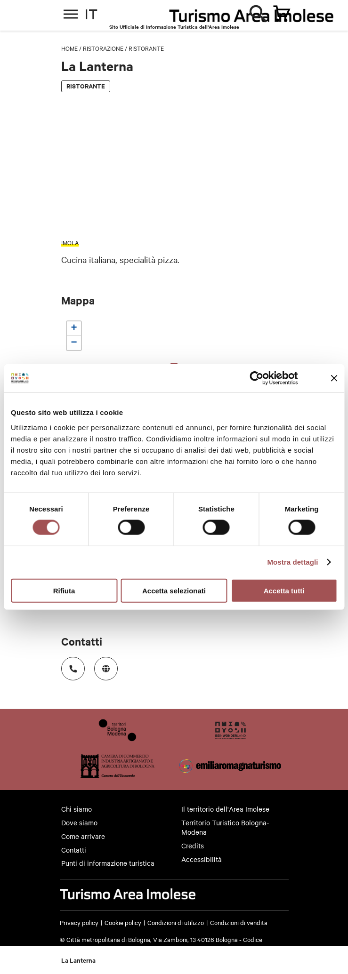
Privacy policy (79, 922)
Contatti (73, 849)
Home (69, 48)
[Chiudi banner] (334, 378)
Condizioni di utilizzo (175, 922)
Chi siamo (76, 809)
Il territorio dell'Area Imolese (225, 809)
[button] (74, 328)
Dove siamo (79, 822)
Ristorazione (103, 48)
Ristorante (146, 48)
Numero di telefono (70, 665)
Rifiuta (64, 590)
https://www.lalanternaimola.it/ (103, 665)
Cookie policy (123, 922)
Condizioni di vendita (238, 922)
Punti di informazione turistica (107, 863)
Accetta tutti (284, 590)
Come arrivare (83, 836)
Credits (192, 845)
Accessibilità (201, 859)
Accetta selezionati (174, 590)
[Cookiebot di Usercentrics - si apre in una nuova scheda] (257, 378)
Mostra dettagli (292, 562)
